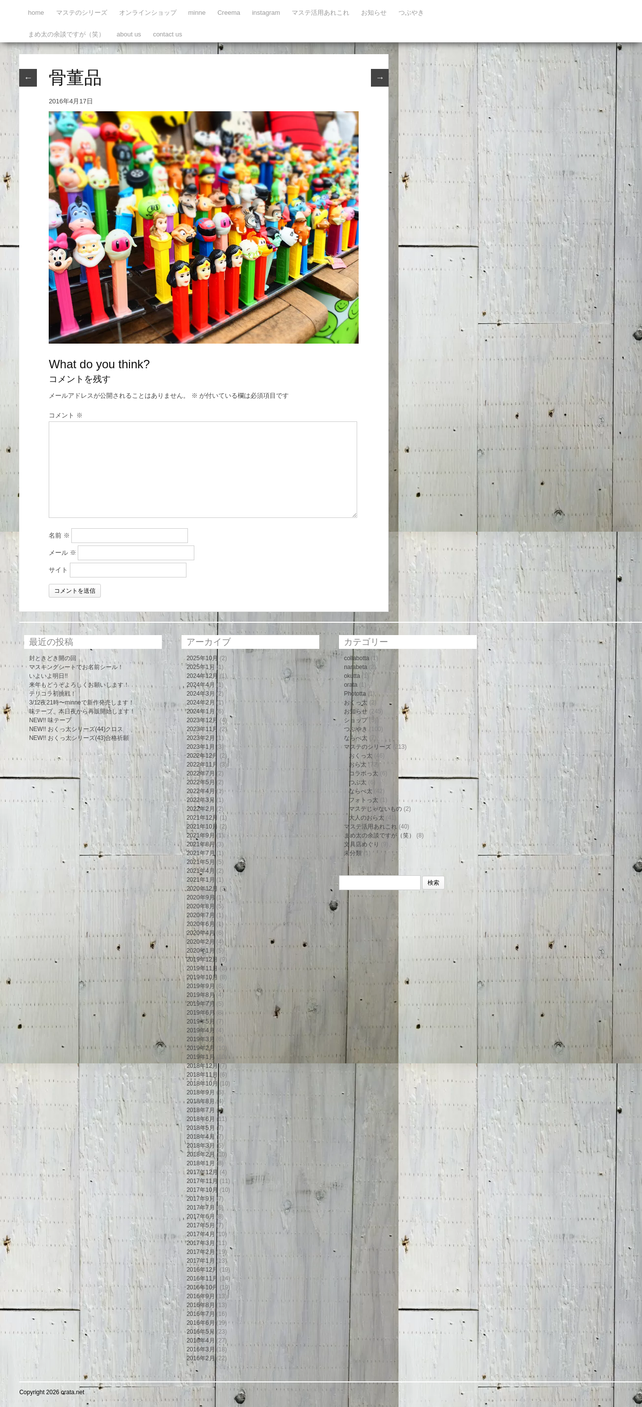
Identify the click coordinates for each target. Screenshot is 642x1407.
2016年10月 (202, 1287)
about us (129, 34)
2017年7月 (200, 1207)
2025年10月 (202, 658)
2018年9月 (200, 1092)
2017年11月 (202, 1181)
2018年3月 (200, 1145)
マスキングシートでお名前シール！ (76, 667)
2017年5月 (200, 1225)
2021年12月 (202, 817)
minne (197, 12)
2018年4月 (200, 1136)
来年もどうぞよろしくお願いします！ (79, 684)
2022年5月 (200, 782)
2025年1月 (200, 667)
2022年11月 (202, 764)
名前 (59, 535)
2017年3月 (200, 1243)
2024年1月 (200, 711)
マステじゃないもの (375, 808)
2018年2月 (200, 1154)
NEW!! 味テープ (50, 720)
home (36, 12)
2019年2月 (200, 1048)
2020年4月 (200, 932)
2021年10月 (202, 826)
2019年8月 (200, 994)
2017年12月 (202, 1172)
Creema (228, 12)
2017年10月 (202, 1189)
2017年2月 (200, 1251)
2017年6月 (200, 1216)
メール (62, 552)
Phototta (355, 693)
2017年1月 (200, 1260)
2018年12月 (202, 1065)
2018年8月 (200, 1101)
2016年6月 (200, 1322)
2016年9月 (200, 1296)
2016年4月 (200, 1340)
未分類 (353, 853)
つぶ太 (358, 782)
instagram (266, 12)
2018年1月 (200, 1163)
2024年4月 (200, 684)
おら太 (358, 764)
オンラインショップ (148, 12)
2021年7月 (200, 853)
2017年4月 (200, 1234)
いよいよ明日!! (48, 675)
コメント (66, 415)
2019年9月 (200, 986)
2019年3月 (200, 1039)
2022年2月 (200, 808)
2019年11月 (202, 968)
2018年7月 (200, 1110)
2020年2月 (200, 941)
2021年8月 (200, 844)
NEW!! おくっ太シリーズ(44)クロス (76, 729)
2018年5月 (200, 1127)
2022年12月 (202, 755)
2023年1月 (200, 746)
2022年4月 (200, 791)
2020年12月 (202, 888)
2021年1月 (200, 879)
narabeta (355, 667)
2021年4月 (200, 870)
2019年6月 (200, 1012)
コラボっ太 (363, 773)
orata (350, 684)
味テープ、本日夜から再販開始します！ (82, 711)
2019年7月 (200, 1003)
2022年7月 (200, 773)
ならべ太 (355, 738)
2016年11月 (202, 1278)
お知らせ (374, 12)
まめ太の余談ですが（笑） (66, 34)
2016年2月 (200, 1358)
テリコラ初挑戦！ (52, 693)
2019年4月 (200, 1030)
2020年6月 (200, 924)
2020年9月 (200, 897)
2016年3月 (200, 1349)
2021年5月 (200, 862)
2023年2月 (200, 738)
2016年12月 (202, 1269)
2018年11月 (202, 1074)
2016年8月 (200, 1305)
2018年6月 (200, 1119)
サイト (58, 570)
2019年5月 (200, 1021)
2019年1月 (200, 1057)
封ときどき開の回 (52, 658)
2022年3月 (200, 800)
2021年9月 (200, 835)
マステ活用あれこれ (320, 12)
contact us (167, 34)
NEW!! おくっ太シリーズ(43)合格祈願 (79, 738)
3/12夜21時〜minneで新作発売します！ (81, 702)
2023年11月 (202, 729)
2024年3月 (200, 693)
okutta (352, 675)
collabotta (356, 658)
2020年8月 (200, 906)
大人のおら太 (366, 817)
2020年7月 (200, 915)
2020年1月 (200, 950)
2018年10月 (202, 1083)
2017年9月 (200, 1198)
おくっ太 (355, 702)
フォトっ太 (363, 800)
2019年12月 (202, 959)
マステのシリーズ (81, 12)
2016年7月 (200, 1314)
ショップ (355, 720)
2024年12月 (202, 675)
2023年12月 (202, 720)
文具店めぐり (361, 844)
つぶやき (411, 12)
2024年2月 (200, 702)
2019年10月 (202, 977)
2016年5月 (200, 1331)
